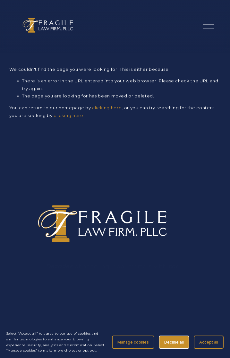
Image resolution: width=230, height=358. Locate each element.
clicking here (107, 107)
